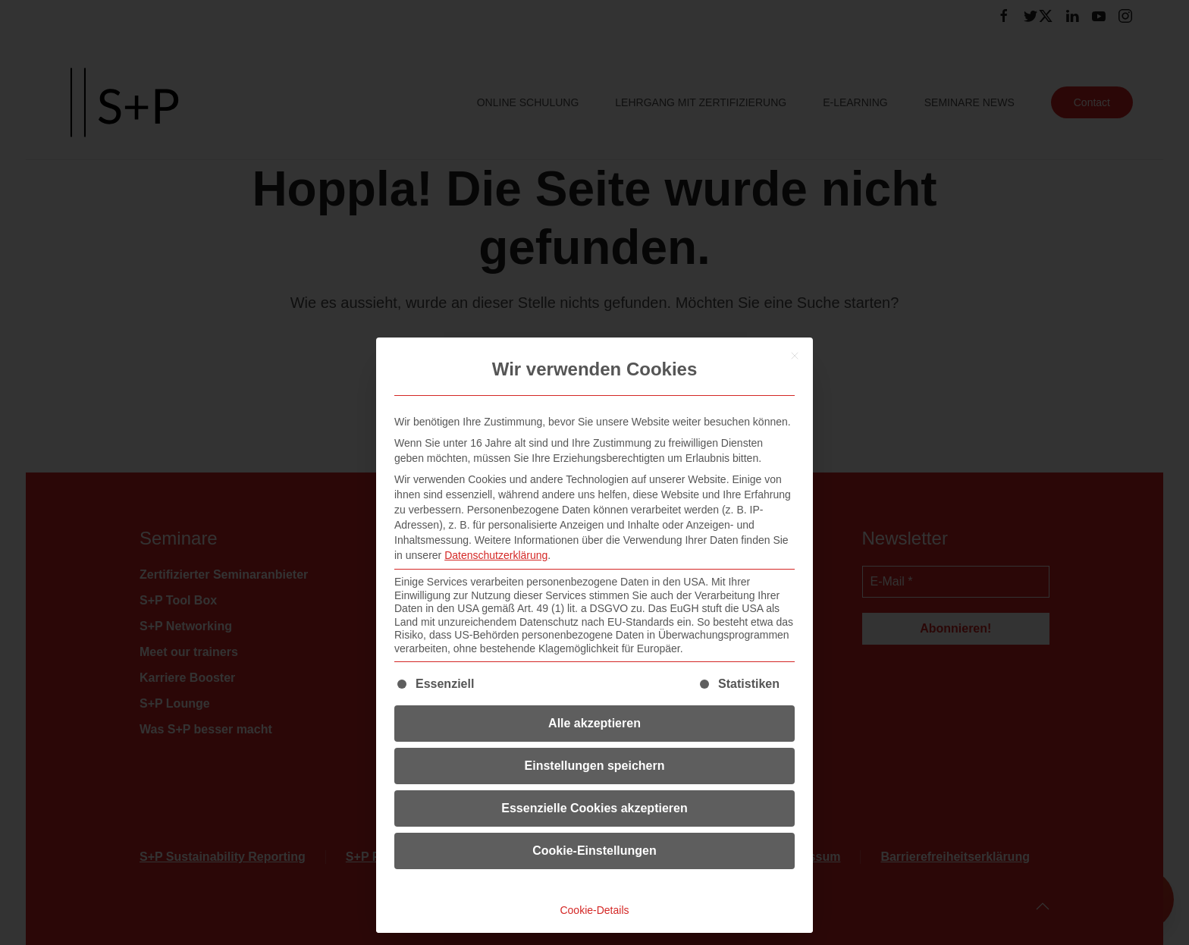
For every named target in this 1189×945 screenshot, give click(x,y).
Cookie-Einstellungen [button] (594, 850)
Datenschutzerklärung (495, 555)
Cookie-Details (594, 910)
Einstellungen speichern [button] (595, 765)
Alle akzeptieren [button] (594, 723)
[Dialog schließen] (795, 356)
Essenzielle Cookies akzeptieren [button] (594, 808)
